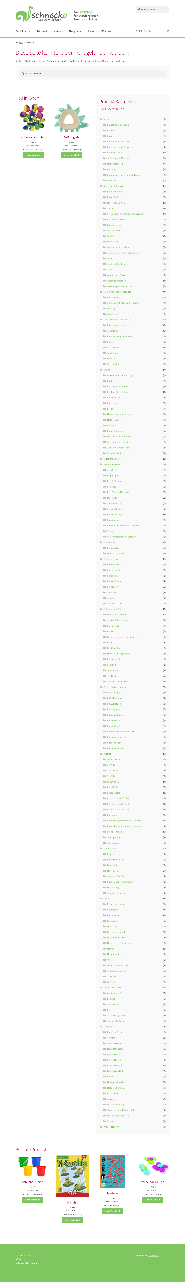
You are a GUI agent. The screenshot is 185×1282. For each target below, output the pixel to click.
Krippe (106, 369)
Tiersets (111, 531)
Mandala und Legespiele (119, 653)
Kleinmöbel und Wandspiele (117, 291)
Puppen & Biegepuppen (114, 687)
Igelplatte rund (114, 1054)
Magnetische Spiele (116, 937)
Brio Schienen (114, 481)
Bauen (106, 119)
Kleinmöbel (113, 297)
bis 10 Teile (112, 787)
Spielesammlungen (116, 970)
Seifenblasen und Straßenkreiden (123, 252)
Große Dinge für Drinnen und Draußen (125, 213)
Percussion (112, 586)
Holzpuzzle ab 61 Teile (118, 798)
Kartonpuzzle (114, 815)
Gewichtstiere (114, 1043)
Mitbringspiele (114, 954)
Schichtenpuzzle (115, 831)
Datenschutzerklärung (27, 1262)
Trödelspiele (113, 675)
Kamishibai (112, 575)
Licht (109, 642)
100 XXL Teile (113, 759)
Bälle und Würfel (115, 191)
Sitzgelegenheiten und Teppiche (123, 302)
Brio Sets (111, 486)
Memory (111, 948)
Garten (110, 208)
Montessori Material (117, 553)
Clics (109, 135)
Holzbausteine (114, 152)
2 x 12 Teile (112, 765)
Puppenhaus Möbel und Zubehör (123, 525)
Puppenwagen (114, 742)
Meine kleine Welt (112, 464)
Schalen (111, 358)
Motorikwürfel (114, 419)
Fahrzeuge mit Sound (117, 386)
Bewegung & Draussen (114, 186)
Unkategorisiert (111, 1126)
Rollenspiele (109, 848)
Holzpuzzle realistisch (118, 809)
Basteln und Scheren (117, 325)
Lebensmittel (114, 865)
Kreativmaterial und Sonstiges (118, 319)
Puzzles (107, 753)
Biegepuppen (113, 475)
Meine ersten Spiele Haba (119, 943)
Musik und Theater (112, 559)
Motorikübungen (115, 1087)
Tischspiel (112, 976)
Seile (109, 258)
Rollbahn (111, 425)
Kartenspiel (113, 915)
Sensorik (111, 664)
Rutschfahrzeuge (115, 430)
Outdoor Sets (113, 230)
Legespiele (112, 920)
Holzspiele (112, 909)
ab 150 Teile (113, 781)
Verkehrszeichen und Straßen (121, 536)
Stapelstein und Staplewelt (120, 1110)
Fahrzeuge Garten (116, 202)
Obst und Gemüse (115, 876)
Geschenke (112, 330)
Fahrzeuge (112, 497)
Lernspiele (112, 926)
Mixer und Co (113, 870)
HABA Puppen (114, 703)
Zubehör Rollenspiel (117, 892)
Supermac (112, 180)
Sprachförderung (115, 1104)
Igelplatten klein (115, 1071)
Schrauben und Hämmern (119, 436)
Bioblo (110, 130)
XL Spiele (111, 982)
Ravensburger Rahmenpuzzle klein (124, 826)
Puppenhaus (113, 519)
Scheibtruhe (113, 241)
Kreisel (110, 408)
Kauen (110, 1076)
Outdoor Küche (114, 224)
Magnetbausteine (116, 163)
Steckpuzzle (113, 842)
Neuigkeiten (75, 31)
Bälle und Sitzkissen (117, 1032)
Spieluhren (112, 670)
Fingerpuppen (114, 692)
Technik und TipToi (112, 987)
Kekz (109, 1009)
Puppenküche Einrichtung (120, 881)
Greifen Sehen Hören (117, 392)
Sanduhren (112, 353)
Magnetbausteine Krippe (119, 414)
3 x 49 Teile (112, 776)
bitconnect (153, 1255)
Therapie (107, 1026)
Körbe (110, 341)
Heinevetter (113, 547)
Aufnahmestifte (115, 993)
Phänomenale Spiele (113, 609)
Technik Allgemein (116, 1015)
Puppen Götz (113, 720)
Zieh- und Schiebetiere (118, 447)
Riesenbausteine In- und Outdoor (123, 174)
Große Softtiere (114, 508)
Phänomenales (114, 659)
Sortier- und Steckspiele (119, 442)
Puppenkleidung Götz (118, 737)
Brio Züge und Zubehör (118, 492)
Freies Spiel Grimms (117, 614)
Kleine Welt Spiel (115, 514)
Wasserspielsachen (116, 280)
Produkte (21, 31)
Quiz (109, 959)
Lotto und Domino (112, 458)
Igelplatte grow (115, 1048)
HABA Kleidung (114, 698)
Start (21, 42)
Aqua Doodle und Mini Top (119, 375)
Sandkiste (112, 236)
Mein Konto (42, 31)
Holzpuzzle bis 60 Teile (118, 803)
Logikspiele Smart (116, 931)
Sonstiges (112, 308)
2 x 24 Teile (112, 770)
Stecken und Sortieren (118, 1115)
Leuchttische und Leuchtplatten (123, 636)
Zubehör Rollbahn (116, 453)
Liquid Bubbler (114, 648)
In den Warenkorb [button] (33, 155)
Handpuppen (113, 709)
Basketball (112, 197)
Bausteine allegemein (118, 124)
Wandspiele (113, 314)
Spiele (106, 898)
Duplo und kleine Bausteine (120, 147)
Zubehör (111, 597)
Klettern (111, 403)
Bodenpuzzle (113, 792)
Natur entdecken (115, 219)
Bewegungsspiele (115, 904)
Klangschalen (114, 581)
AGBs (18, 1259)
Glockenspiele (114, 570)
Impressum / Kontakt (99, 31)
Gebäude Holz (114, 503)
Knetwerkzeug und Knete (119, 336)
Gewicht (111, 1037)
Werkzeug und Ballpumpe (119, 286)
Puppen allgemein (116, 714)
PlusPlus (111, 169)
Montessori (109, 542)
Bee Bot (111, 998)
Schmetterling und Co (118, 247)
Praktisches (113, 347)
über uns (58, 31)
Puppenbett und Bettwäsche (121, 731)
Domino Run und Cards (118, 141)
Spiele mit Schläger (116, 263)
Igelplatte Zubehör (116, 1060)
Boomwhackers (114, 564)
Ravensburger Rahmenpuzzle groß (124, 820)
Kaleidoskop (113, 625)
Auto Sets (112, 469)
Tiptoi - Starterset (116, 1021)
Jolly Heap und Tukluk (118, 158)
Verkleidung (113, 887)
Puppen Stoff (113, 725)
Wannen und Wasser (117, 275)
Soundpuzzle (113, 837)
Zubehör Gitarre (115, 603)
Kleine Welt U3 (114, 397)
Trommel (111, 592)
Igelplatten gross (116, 1065)
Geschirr (111, 854)
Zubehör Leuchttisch (117, 681)
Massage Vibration (116, 1082)
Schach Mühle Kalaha (117, 965)
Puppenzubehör (115, 748)
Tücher (110, 1121)
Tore (109, 269)
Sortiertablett (114, 364)
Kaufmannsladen (115, 859)
